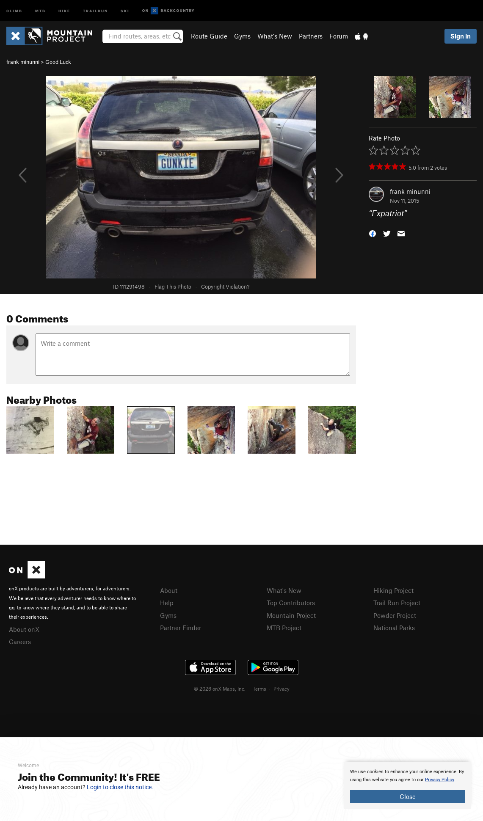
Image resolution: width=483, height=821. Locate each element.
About (168, 590)
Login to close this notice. (120, 787)
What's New (274, 36)
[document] (407, 785)
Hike (64, 10)
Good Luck (58, 61)
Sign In (460, 36)
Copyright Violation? (225, 286)
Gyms (242, 36)
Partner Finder (180, 627)
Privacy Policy (439, 779)
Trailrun (95, 10)
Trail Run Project (396, 602)
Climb (14, 10)
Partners (311, 36)
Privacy (281, 689)
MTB (40, 10)
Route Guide (209, 36)
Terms (259, 689)
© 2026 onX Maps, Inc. (220, 689)
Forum (338, 36)
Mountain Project (291, 615)
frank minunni (22, 61)
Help (167, 602)
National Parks (394, 627)
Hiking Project (393, 590)
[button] (372, 233)
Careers (20, 641)
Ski (125, 10)
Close (408, 796)
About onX (24, 629)
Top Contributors (291, 602)
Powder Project (394, 615)
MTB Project (284, 627)
